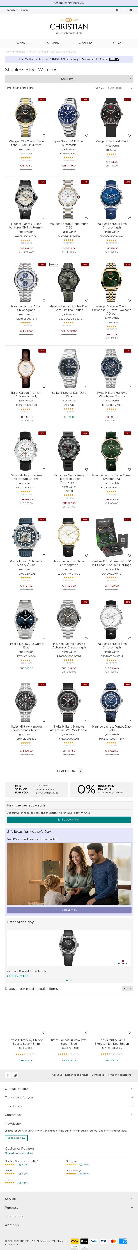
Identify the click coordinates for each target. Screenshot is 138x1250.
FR (124, 10)
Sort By (100, 88)
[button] (66, 980)
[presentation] (125, 988)
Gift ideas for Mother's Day (69, 3)
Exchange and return (77, 1075)
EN (130, 10)
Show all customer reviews (19, 1153)
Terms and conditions (119, 1075)
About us (57, 1075)
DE (117, 10)
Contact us (97, 1075)
